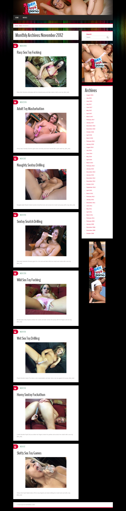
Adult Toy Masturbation (32, 108)
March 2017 (90, 117)
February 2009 (91, 221)
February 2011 (91, 218)
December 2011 (91, 203)
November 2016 (91, 129)
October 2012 (90, 184)
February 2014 (91, 166)
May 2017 (89, 111)
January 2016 (90, 144)
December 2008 (91, 227)
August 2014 (90, 148)
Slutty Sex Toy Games (30, 453)
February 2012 (91, 197)
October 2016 (90, 132)
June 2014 (90, 154)
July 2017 (89, 104)
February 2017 (91, 120)
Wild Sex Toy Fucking (30, 280)
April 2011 (89, 212)
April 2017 (89, 114)
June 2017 (90, 108)
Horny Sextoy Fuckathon (32, 394)
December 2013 (91, 172)
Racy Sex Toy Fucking (30, 52)
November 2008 (91, 231)
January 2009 (90, 224)
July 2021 (89, 98)
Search (89, 34)
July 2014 (89, 151)
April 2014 (89, 160)
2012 (20, 26)
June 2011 (90, 206)
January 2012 (90, 200)
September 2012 (91, 187)
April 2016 (89, 135)
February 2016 (91, 141)
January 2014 (90, 169)
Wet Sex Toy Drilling (29, 338)
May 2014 (89, 157)
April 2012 (89, 191)
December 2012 (91, 178)
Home (17, 17)
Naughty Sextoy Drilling (32, 165)
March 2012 (90, 194)
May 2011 (89, 209)
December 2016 (91, 126)
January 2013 (90, 175)
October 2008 (90, 234)
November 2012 (91, 181)
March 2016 (90, 138)
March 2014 (90, 163)
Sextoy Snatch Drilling (31, 221)
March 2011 (90, 215)
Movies (25, 17)
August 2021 (90, 95)
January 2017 (90, 123)
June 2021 (90, 101)
